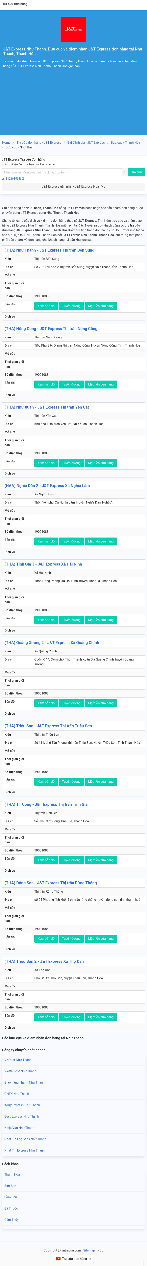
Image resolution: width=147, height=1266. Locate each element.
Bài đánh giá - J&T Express (86, 142)
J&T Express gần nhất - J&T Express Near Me (73, 186)
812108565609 (15, 178)
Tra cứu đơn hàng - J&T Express (39, 142)
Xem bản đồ (46, 306)
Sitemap (89, 1250)
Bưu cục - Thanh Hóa (125, 142)
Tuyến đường (71, 306)
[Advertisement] (73, 105)
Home (6, 142)
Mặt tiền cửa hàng (101, 306)
